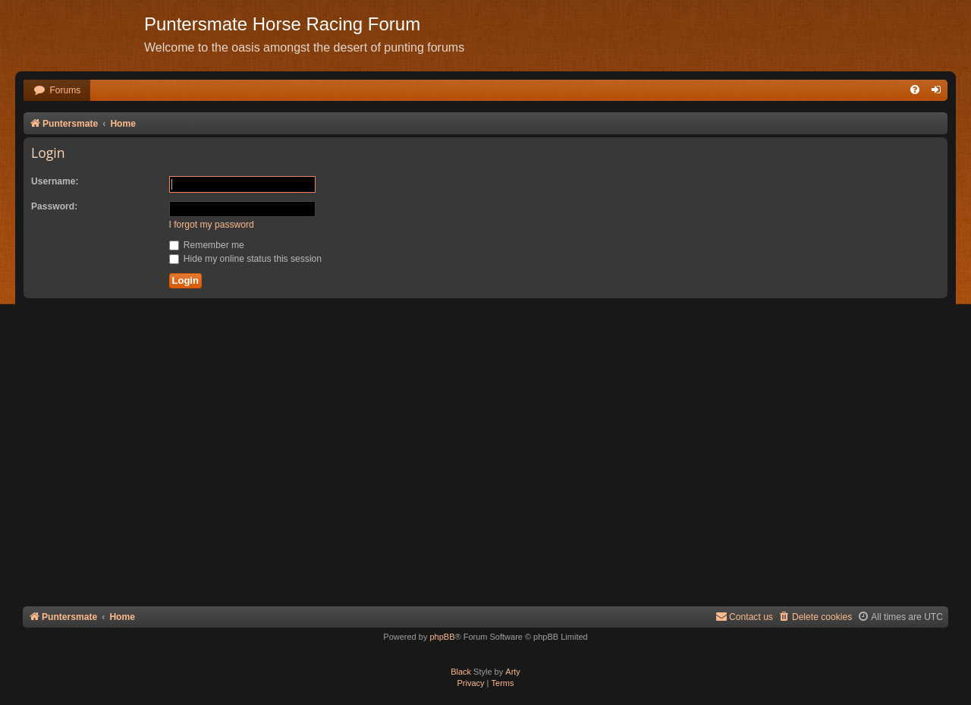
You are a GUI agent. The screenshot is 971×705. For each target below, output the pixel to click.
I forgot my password (211, 224)
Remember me (206, 245)
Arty (512, 671)
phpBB (441, 636)
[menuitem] (57, 90)
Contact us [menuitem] (744, 616)
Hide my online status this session (245, 258)
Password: (54, 206)
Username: (55, 181)
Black (461, 671)
